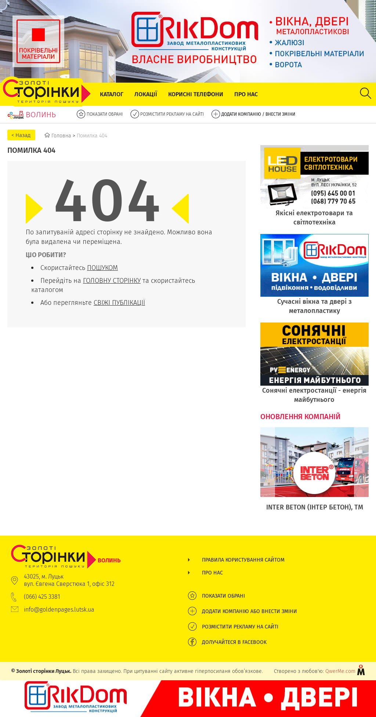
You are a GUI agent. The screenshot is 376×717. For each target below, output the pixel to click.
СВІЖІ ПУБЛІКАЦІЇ (119, 302)
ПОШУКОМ (102, 267)
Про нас (246, 94)
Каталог (111, 94)
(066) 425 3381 (42, 596)
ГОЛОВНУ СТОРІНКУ (112, 280)
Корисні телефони (195, 94)
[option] (314, 473)
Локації (145, 94)
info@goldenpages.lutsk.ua (59, 609)
